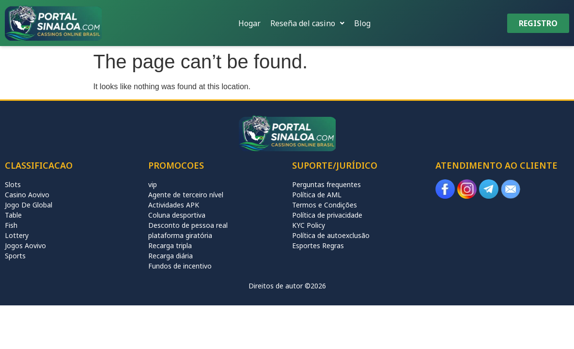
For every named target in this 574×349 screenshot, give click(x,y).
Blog (362, 23)
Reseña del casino (307, 23)
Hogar (249, 23)
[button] (307, 23)
